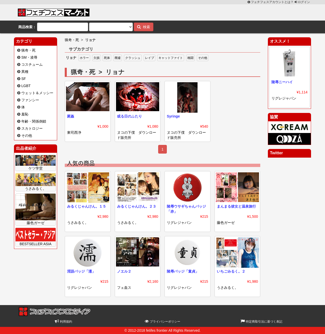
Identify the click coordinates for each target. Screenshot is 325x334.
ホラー (84, 58)
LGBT (26, 86)
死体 (107, 58)
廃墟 (118, 58)
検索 (143, 27)
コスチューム (32, 64)
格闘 (190, 58)
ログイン (302, 2)
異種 (24, 72)
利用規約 (63, 321)
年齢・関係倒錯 (33, 121)
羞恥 (24, 114)
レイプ (149, 58)
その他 (26, 135)
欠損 (96, 58)
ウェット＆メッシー (37, 93)
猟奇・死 (28, 50)
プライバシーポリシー (162, 321)
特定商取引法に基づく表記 (261, 321)
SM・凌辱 (29, 57)
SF (23, 79)
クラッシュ (132, 58)
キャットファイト (170, 58)
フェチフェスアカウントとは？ (271, 2)
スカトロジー (32, 128)
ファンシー (30, 100)
